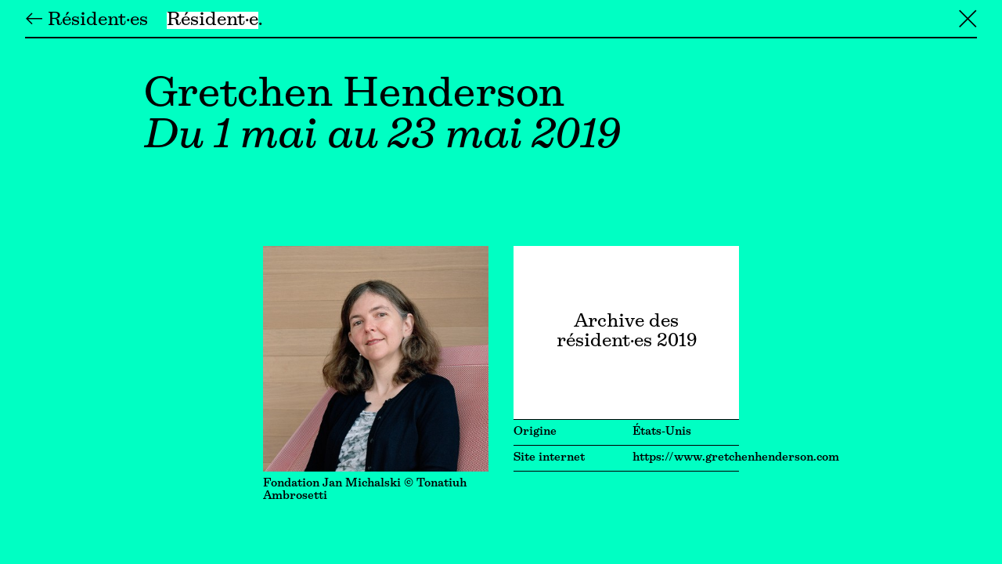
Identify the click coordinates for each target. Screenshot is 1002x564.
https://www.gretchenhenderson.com (736, 458)
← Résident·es (86, 20)
